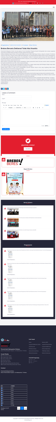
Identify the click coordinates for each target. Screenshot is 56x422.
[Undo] (4, 107)
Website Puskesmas (46, 353)
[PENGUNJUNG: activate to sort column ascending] (20, 386)
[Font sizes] (27, 107)
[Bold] (33, 107)
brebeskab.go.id (28, 420)
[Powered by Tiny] (46, 125)
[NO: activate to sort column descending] (3, 386)
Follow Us (28, 148)
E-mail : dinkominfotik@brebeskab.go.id (28, 1)
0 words (43, 125)
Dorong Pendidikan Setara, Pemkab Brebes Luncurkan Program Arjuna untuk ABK (21, 229)
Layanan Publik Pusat (46, 346)
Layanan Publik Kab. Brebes (35, 344)
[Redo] (6, 107)
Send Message (6, 129)
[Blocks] (12, 107)
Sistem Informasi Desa (33, 350)
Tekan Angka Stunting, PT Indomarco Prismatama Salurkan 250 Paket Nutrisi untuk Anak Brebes (24, 217)
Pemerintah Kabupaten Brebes (20, 3)
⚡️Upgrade (46, 105)
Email (3, 98)
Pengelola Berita (5, 45)
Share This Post (33, 45)
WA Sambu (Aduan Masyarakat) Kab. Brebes (11, 364)
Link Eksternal (32, 346)
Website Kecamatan (33, 353)
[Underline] (37, 107)
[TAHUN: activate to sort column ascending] (10, 386)
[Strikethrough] (39, 107)
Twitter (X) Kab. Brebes (7, 358)
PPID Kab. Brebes (32, 348)
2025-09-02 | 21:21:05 (16, 45)
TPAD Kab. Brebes (46, 350)
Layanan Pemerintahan (47, 344)
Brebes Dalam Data (46, 348)
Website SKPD (45, 342)
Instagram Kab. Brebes (7, 357)
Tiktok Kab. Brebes (6, 360)
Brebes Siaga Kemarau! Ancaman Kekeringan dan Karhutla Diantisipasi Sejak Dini (22, 207)
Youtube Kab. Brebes (6, 361)
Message (4, 102)
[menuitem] (4, 105)
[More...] (43, 107)
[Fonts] (19, 107)
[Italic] (35, 107)
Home (30, 342)
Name (3, 94)
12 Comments (25, 45)
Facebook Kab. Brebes (6, 355)
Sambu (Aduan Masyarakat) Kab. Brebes (10, 363)
